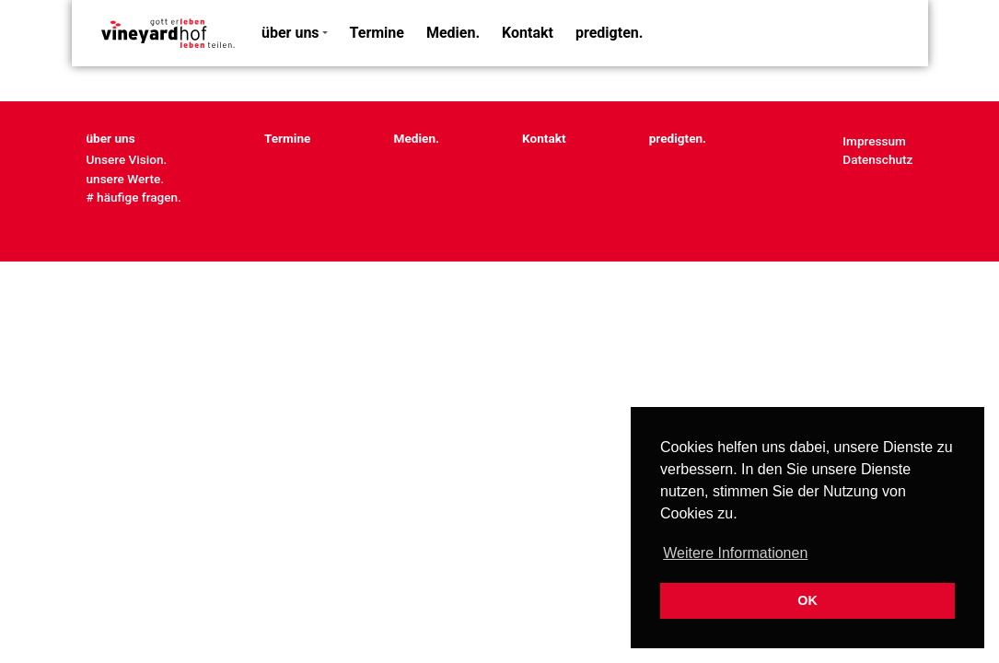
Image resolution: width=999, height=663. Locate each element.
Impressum (874, 141)
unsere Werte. (126, 178)
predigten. (609, 32)
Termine (377, 32)
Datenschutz (877, 159)
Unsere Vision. (127, 159)
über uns (290, 32)
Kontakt (527, 32)
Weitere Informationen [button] (735, 553)
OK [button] (807, 600)
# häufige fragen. (134, 197)
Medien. (453, 32)
